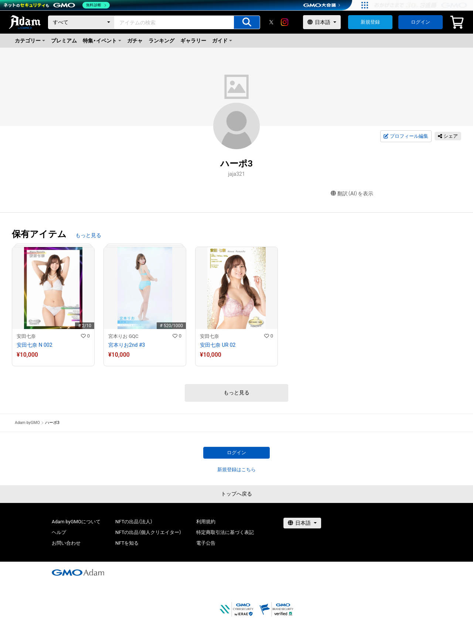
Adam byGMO (27, 422)
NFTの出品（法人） (134, 521)
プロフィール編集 (406, 136)
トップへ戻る (236, 494)
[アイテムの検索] (247, 22)
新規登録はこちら (236, 469)
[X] (271, 22)
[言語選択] (322, 22)
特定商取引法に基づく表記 (225, 532)
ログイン (420, 22)
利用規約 (205, 521)
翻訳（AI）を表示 (352, 194)
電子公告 (205, 543)
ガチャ (135, 41)
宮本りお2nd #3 (126, 345)
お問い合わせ (66, 543)
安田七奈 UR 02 (217, 345)
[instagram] (284, 22)
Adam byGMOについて (76, 521)
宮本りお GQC (123, 336)
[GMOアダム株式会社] (78, 572)
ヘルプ (59, 532)
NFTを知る (127, 543)
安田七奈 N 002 (34, 345)
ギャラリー (193, 40)
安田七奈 (26, 336)
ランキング (161, 40)
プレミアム (64, 41)
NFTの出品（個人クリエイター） (148, 532)
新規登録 (370, 22)
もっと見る (88, 235)
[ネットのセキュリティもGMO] (57, 5)
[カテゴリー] (81, 22)
